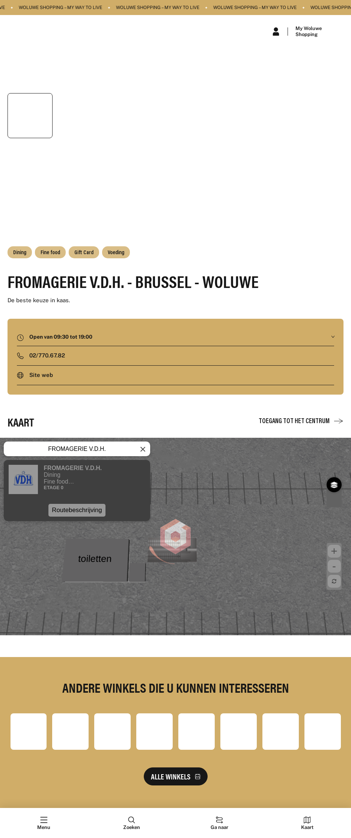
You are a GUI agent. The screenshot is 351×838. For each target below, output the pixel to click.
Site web (41, 375)
